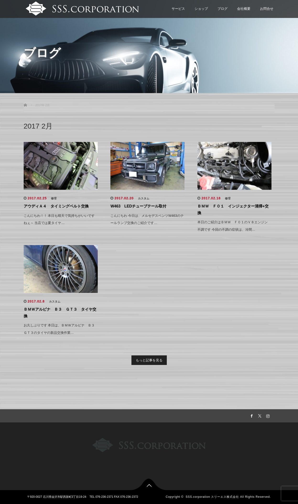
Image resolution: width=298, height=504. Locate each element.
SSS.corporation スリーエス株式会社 (212, 496)
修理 (54, 198)
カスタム (143, 198)
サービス (178, 9)
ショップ (201, 9)
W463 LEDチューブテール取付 (138, 206)
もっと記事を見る (149, 360)
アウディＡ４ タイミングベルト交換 (56, 206)
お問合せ (266, 9)
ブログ (222, 9)
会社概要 (243, 9)
